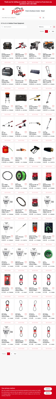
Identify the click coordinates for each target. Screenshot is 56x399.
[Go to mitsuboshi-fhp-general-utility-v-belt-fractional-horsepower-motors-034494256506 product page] (35, 285)
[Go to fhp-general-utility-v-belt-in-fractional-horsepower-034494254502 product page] (48, 311)
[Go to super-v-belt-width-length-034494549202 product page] (7, 207)
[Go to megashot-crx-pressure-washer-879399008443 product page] (35, 51)
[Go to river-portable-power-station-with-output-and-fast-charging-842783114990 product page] (21, 103)
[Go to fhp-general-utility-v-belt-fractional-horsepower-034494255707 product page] (21, 311)
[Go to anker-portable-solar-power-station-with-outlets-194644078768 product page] (7, 77)
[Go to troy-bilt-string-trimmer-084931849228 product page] (48, 129)
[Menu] (3, 9)
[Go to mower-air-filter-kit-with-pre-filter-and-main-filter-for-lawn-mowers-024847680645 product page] (35, 233)
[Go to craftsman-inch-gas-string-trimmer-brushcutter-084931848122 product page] (48, 103)
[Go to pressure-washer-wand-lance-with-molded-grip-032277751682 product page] (21, 233)
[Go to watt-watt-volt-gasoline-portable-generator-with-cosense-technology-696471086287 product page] (48, 51)
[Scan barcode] (43, 17)
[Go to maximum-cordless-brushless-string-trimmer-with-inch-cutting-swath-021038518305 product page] (7, 129)
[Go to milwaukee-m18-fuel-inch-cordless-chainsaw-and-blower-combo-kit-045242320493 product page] (21, 51)
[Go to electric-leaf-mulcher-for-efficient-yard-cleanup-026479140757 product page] (7, 103)
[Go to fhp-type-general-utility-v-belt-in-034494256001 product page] (21, 285)
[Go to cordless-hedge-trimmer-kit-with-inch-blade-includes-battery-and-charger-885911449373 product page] (35, 103)
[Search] (40, 17)
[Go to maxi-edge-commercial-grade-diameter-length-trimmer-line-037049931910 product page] (21, 181)
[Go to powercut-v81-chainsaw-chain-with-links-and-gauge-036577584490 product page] (35, 181)
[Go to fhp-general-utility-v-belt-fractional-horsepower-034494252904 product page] (35, 337)
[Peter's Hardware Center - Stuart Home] (17, 11)
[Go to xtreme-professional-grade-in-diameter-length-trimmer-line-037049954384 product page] (48, 259)
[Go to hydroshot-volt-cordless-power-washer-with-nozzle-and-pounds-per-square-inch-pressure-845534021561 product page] (35, 129)
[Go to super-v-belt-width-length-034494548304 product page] (7, 233)
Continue (48, 389)
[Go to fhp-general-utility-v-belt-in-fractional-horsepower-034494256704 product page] (48, 285)
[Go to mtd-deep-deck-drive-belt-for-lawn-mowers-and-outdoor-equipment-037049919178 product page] (21, 207)
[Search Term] (21, 17)
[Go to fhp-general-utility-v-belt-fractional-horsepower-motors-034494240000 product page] (35, 259)
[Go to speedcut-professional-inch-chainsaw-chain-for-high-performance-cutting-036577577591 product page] (48, 181)
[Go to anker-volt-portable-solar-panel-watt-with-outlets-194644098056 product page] (35, 77)
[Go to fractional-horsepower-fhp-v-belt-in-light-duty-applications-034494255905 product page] (35, 311)
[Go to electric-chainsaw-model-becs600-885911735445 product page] (21, 155)
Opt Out (48, 393)
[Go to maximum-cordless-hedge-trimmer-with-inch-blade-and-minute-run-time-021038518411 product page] (21, 129)
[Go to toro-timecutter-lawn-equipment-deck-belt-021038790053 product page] (7, 181)
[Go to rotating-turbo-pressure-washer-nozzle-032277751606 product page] (48, 155)
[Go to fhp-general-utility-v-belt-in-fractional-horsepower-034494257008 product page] (7, 311)
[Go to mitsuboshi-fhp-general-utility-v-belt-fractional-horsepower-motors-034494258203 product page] (21, 259)
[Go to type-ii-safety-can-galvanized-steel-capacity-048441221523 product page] (7, 155)
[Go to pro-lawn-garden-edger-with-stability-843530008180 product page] (21, 77)
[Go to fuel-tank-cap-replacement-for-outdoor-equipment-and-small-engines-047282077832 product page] (7, 285)
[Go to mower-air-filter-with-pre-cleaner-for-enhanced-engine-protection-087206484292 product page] (48, 233)
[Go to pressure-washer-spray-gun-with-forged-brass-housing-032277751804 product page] (35, 155)
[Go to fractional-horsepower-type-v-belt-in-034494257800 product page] (7, 259)
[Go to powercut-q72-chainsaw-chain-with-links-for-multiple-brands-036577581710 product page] (35, 207)
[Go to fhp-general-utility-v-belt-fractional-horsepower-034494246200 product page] (7, 337)
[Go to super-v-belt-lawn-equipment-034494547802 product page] (48, 207)
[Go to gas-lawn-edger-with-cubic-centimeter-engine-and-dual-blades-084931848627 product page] (48, 77)
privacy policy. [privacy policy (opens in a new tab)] (7, 394)
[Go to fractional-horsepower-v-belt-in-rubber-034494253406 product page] (48, 337)
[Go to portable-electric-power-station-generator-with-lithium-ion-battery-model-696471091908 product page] (7, 51)
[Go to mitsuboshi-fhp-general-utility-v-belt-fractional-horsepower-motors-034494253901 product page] (21, 337)
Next (53, 31)
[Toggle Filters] (54, 27)
